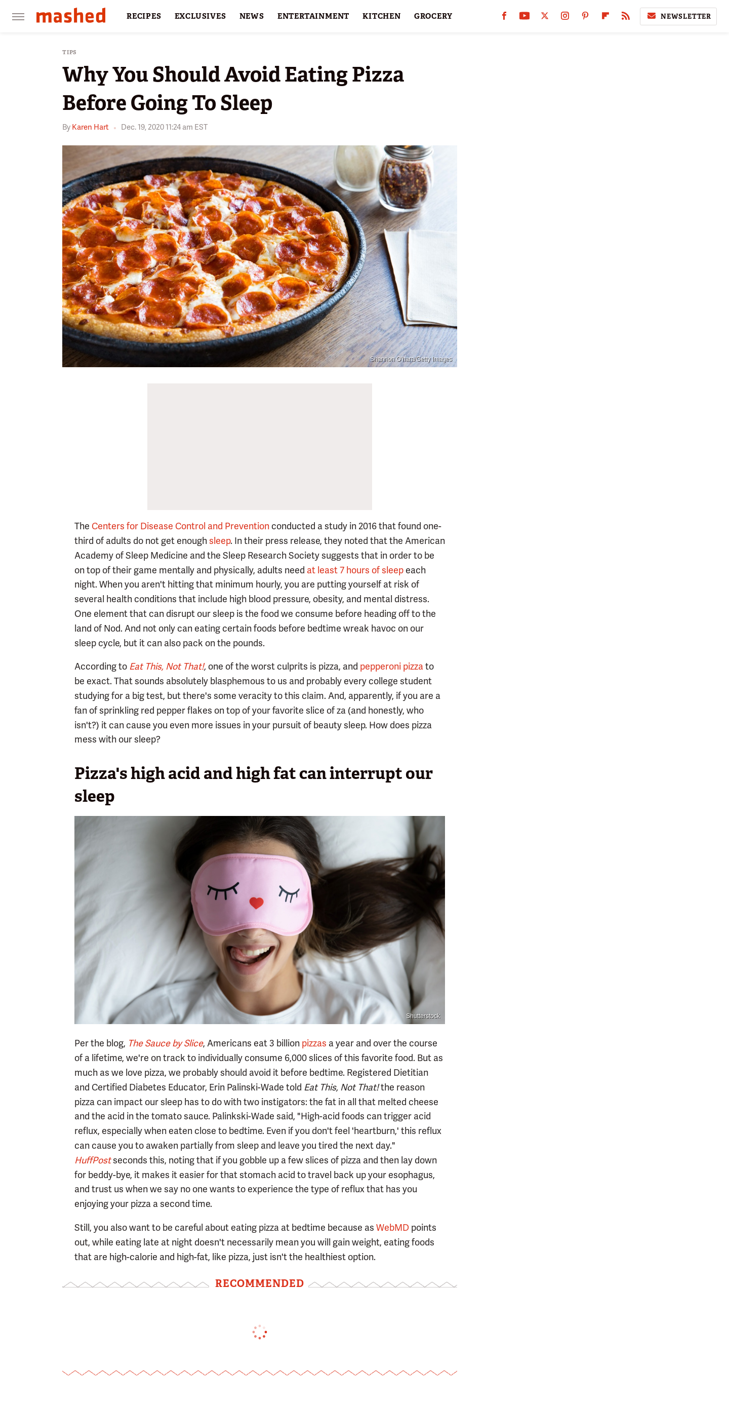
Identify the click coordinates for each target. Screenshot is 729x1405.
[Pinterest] (585, 18)
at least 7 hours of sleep (355, 570)
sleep (219, 541)
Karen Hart (90, 127)
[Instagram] (565, 18)
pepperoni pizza (391, 666)
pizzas (314, 1043)
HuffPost (92, 1160)
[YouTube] (524, 18)
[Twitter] (545, 18)
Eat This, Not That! (166, 666)
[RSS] (626, 18)
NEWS (251, 16)
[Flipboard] (605, 18)
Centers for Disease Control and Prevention (180, 526)
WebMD (392, 1227)
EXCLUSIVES (200, 16)
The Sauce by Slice (165, 1043)
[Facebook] (504, 18)
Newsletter (678, 16)
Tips (69, 52)
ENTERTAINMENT (313, 16)
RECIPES (144, 16)
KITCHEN (381, 16)
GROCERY (433, 16)
